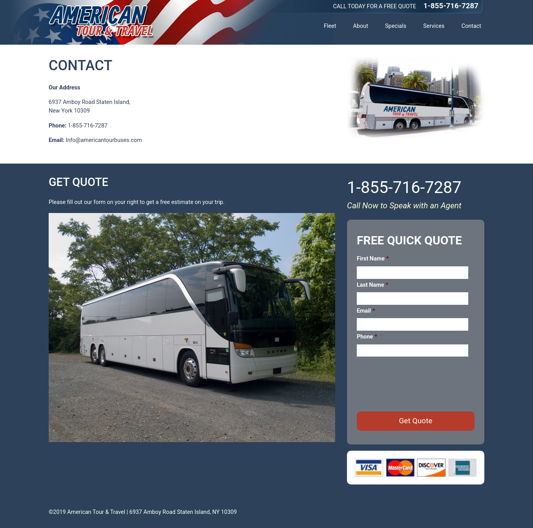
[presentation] (416, 383)
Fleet (330, 26)
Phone (367, 336)
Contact (471, 26)
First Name (373, 258)
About (360, 26)
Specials (395, 26)
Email (366, 311)
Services (433, 26)
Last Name (372, 285)
